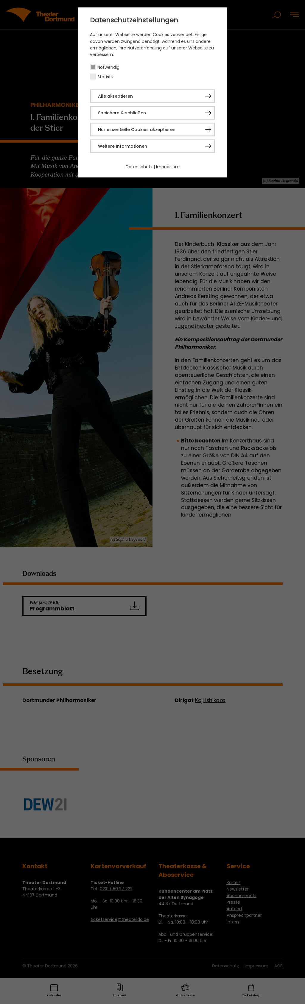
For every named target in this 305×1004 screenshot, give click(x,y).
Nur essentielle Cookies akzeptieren (136, 129)
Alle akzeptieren (115, 96)
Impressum (168, 167)
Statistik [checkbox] (105, 77)
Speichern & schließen (122, 113)
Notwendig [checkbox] (108, 67)
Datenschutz (139, 167)
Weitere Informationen (122, 146)
